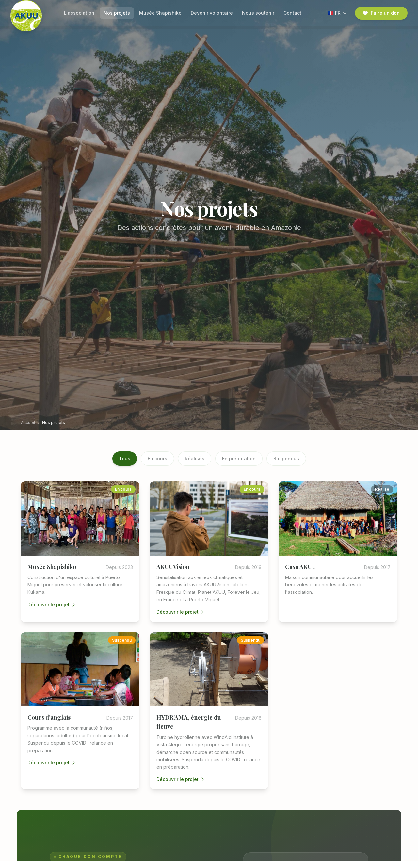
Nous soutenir (258, 13)
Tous (124, 458)
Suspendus (286, 458)
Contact (292, 13)
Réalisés (194, 458)
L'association (79, 13)
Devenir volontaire (212, 13)
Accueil (28, 422)
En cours (157, 458)
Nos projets (117, 13)
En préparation (239, 458)
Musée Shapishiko (160, 13)
